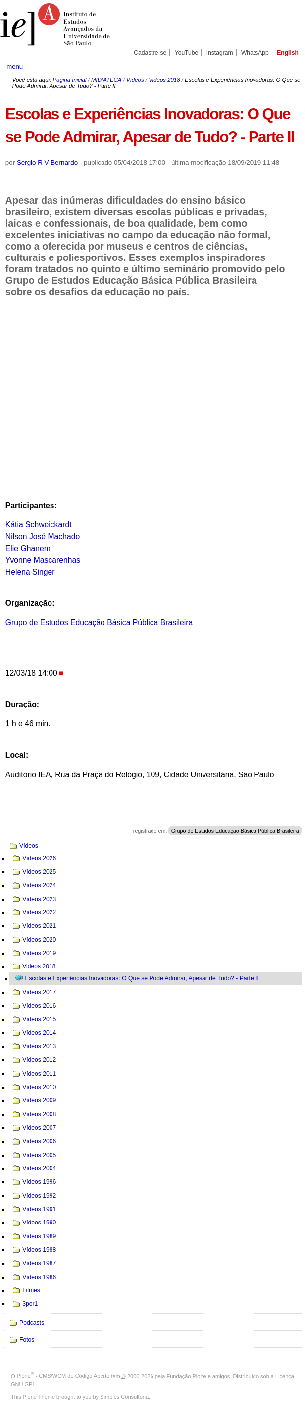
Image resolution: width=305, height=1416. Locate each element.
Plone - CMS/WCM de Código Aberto (63, 1376)
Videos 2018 (164, 80)
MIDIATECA (106, 80)
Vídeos (135, 80)
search (283, 66)
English (288, 52)
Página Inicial (69, 80)
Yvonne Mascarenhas (42, 560)
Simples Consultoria (124, 1397)
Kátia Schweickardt (38, 524)
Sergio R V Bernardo (47, 162)
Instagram (219, 52)
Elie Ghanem (28, 548)
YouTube (187, 52)
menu (14, 66)
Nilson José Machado (42, 536)
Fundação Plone (186, 1376)
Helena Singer (30, 572)
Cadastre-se (150, 52)
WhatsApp (255, 52)
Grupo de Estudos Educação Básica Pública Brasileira (99, 622)
